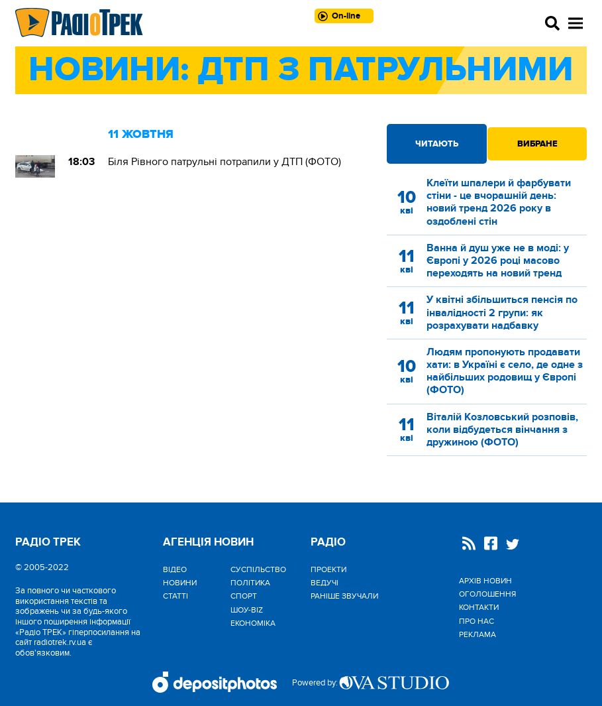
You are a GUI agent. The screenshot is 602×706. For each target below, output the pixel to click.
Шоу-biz (246, 610)
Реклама (477, 634)
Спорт (243, 596)
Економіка (253, 623)
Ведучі (324, 582)
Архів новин (485, 580)
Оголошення (487, 594)
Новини (180, 582)
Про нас (476, 621)
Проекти (328, 569)
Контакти (479, 607)
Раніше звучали (344, 596)
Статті (175, 596)
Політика (250, 582)
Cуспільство (258, 569)
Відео (175, 569)
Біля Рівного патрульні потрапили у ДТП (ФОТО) (224, 161)
